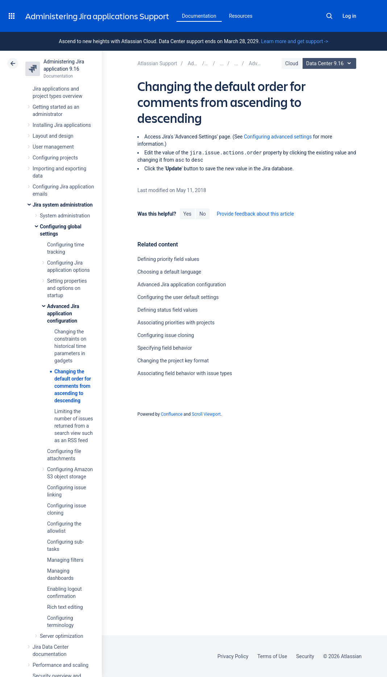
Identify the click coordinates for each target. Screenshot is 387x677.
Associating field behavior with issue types (184, 373)
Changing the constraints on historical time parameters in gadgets (70, 346)
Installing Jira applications (62, 125)
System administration (65, 216)
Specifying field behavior (164, 348)
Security (305, 656)
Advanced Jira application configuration (63, 313)
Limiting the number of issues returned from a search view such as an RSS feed (73, 425)
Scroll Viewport (206, 414)
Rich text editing (65, 607)
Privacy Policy (232, 656)
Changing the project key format (173, 361)
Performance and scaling (60, 665)
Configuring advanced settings (278, 137)
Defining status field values (167, 310)
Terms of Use (272, 656)
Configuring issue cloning (165, 335)
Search (329, 16)
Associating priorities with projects (176, 322)
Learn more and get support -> (294, 41)
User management (53, 147)
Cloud (291, 63)
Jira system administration (63, 205)
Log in (349, 16)
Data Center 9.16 (330, 63)
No (202, 214)
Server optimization (61, 636)
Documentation (199, 16)
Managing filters (65, 560)
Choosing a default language (169, 272)
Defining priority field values (168, 259)
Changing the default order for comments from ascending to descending (72, 386)
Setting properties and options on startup (67, 288)
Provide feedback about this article (255, 214)
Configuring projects (55, 158)
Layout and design (53, 136)
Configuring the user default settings (178, 297)
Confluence (172, 414)
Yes (187, 214)
